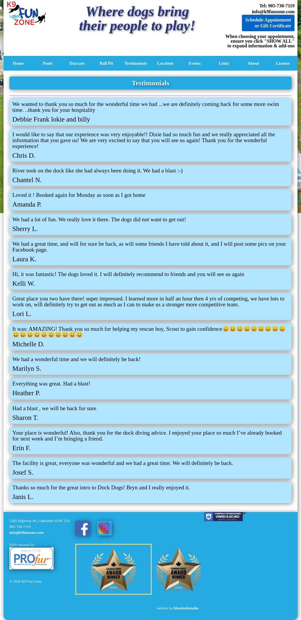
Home (18, 63)
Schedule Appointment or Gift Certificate (268, 22)
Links (224, 63)
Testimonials (135, 63)
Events (194, 63)
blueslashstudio (186, 608)
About (253, 63)
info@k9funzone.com (273, 11)
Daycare (77, 63)
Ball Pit (106, 63)
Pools (48, 63)
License (283, 63)
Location (165, 63)
